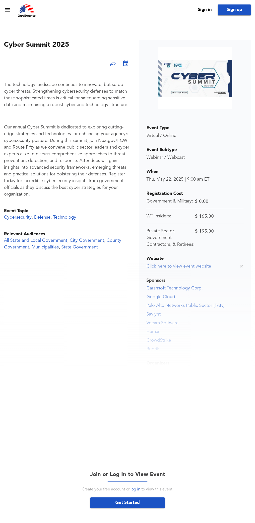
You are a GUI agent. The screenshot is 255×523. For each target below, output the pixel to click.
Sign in (205, 9)
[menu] (7, 9)
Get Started (127, 502)
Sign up (234, 9)
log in (135, 489)
